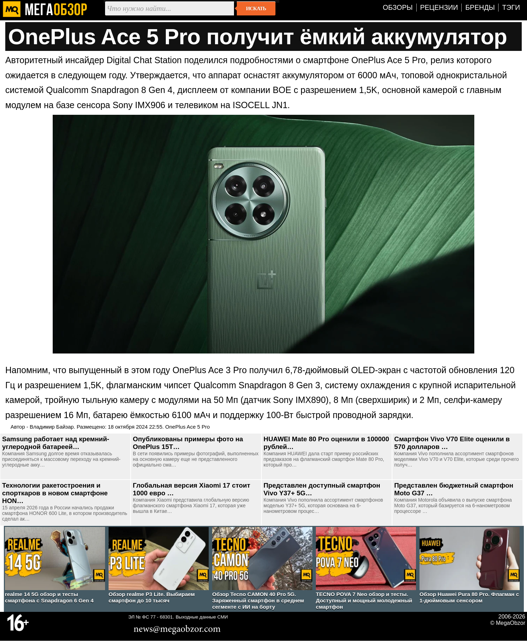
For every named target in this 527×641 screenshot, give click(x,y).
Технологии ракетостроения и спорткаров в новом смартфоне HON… (55, 493)
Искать (256, 8)
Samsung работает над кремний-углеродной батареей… (55, 442)
